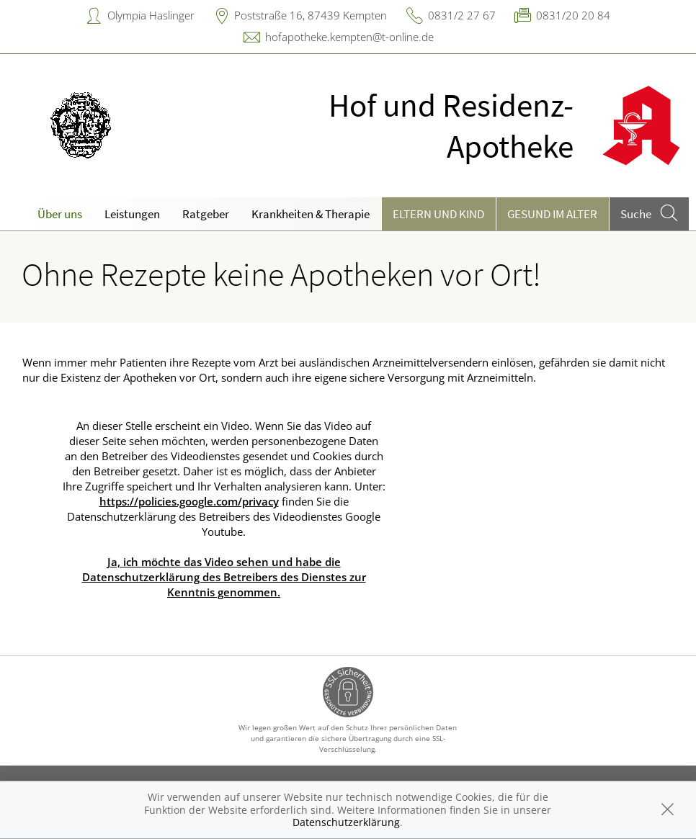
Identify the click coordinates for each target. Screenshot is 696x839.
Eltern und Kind (438, 214)
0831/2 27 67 (462, 15)
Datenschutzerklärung (346, 822)
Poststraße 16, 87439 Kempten (310, 15)
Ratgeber (205, 214)
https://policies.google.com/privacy (189, 501)
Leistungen (132, 214)
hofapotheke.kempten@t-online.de (349, 37)
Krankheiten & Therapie (310, 214)
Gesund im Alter (552, 214)
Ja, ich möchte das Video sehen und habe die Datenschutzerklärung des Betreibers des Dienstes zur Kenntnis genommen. (224, 577)
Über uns (59, 214)
